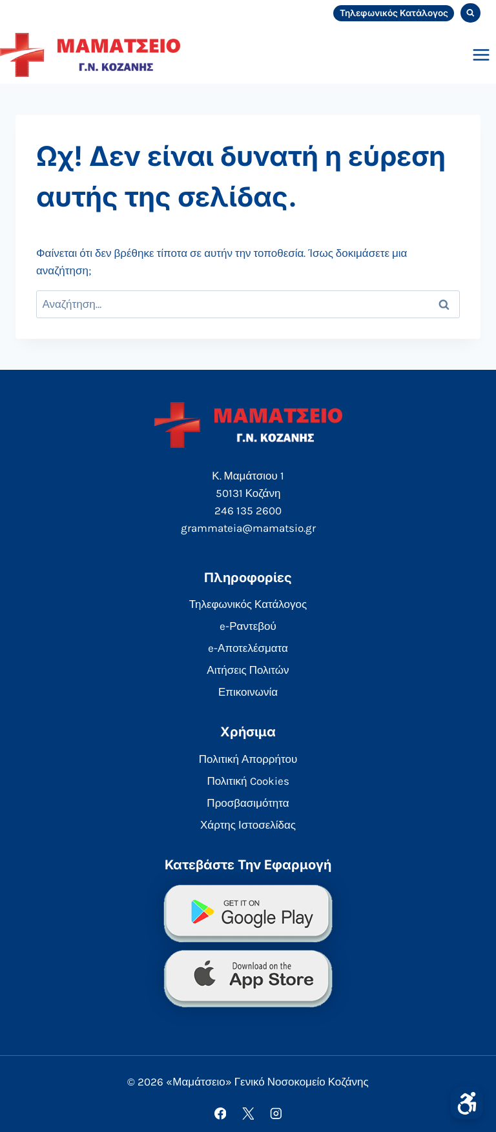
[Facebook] (220, 1114)
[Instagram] (275, 1114)
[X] (248, 1114)
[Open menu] (481, 54)
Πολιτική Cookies (248, 780)
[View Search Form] (470, 13)
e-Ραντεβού (248, 626)
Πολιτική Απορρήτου (248, 759)
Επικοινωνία (248, 691)
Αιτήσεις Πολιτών (248, 669)
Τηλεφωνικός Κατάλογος (394, 13)
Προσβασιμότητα (248, 802)
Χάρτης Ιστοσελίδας (248, 824)
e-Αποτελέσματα (248, 648)
